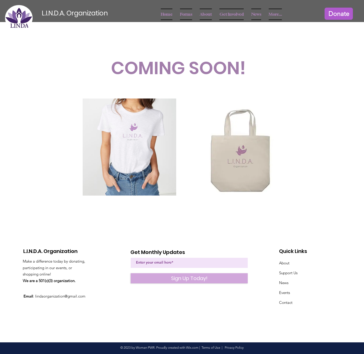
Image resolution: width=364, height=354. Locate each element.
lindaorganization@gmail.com (60, 296)
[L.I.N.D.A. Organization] (83, 13)
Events (284, 292)
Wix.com (192, 347)
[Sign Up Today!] (189, 278)
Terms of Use (210, 347)
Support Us (288, 272)
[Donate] (339, 14)
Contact (285, 302)
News (283, 282)
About (284, 263)
